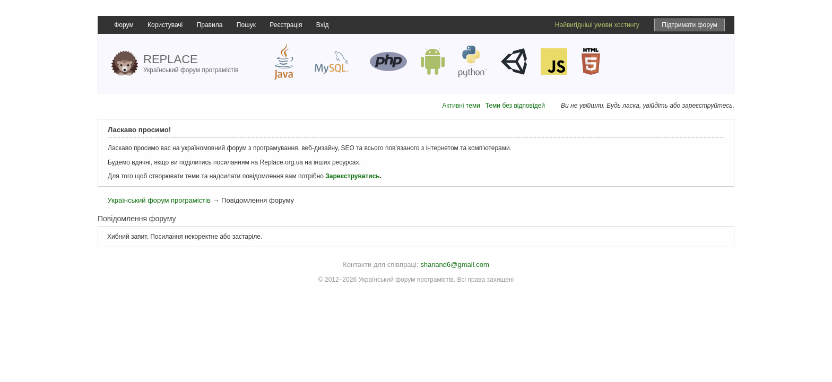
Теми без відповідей (515, 105)
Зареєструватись (352, 176)
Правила (210, 25)
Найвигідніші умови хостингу (597, 25)
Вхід (322, 25)
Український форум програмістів (158, 200)
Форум (123, 25)
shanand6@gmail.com (454, 264)
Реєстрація (286, 25)
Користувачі (165, 25)
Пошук (246, 25)
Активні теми (461, 105)
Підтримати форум (689, 25)
